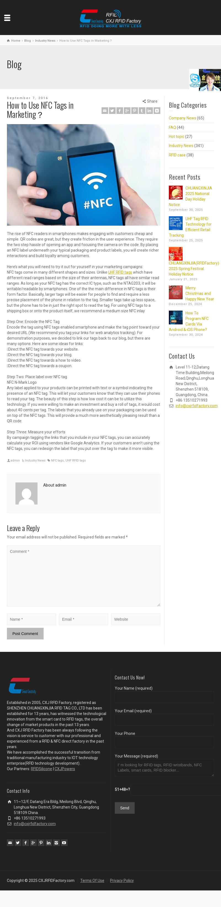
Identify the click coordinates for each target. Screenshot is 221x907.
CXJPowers (65, 769)
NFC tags (57, 460)
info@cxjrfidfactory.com (197, 406)
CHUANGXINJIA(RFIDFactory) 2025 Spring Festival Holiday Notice (194, 268)
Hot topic (176, 136)
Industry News (35, 460)
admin (15, 460)
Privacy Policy (122, 880)
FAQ (172, 127)
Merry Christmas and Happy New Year (199, 293)
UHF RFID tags (120, 272)
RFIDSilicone (41, 769)
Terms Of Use (92, 880)
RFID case (177, 155)
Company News (182, 118)
